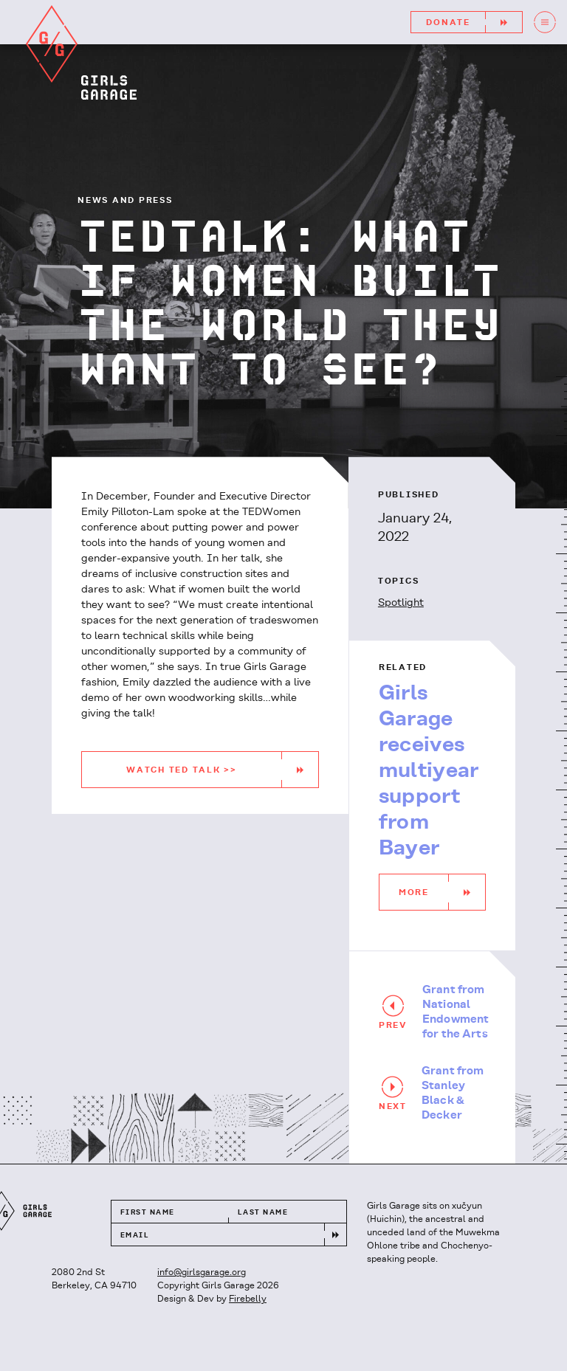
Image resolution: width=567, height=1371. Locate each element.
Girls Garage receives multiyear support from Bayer (429, 771)
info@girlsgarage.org (201, 1272)
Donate (474, 22)
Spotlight (401, 603)
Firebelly (248, 1299)
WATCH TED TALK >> (222, 769)
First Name (147, 1212)
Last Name (263, 1212)
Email (134, 1235)
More (442, 892)
